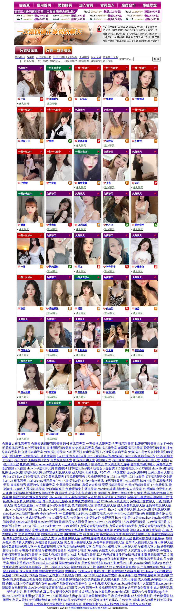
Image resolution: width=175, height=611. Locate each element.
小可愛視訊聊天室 (114, 452)
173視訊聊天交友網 (159, 476)
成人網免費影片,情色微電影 (150, 595)
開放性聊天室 (73, 534)
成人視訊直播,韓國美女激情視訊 (41, 571)
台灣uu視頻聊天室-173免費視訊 (146, 484)
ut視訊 (165, 460)
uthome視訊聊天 (50, 464)
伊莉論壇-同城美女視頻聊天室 (33, 493)
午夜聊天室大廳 (149, 546)
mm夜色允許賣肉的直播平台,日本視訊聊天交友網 (82, 583)
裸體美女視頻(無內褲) (83, 550)
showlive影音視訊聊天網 (25, 472)
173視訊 (8, 460)
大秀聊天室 (129, 546)
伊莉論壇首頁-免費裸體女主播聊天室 (71, 489)
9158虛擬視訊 (125, 468)
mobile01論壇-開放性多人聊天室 (120, 489)
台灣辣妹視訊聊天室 (57, 472)
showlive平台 (98, 509)
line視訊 (86, 468)
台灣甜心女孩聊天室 (106, 546)
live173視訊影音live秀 (140, 456)
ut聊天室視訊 (92, 452)
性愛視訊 (91, 472)
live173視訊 (143, 468)
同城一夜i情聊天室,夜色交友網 (96, 575)
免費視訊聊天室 (61, 460)
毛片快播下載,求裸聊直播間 (137, 575)
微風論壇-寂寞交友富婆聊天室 (76, 493)
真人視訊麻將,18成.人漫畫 (119, 579)
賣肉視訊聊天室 (106, 447)
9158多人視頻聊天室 (82, 554)
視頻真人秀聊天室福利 (145, 530)
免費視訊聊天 (29, 464)
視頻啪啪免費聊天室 (77, 546)
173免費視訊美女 (98, 476)
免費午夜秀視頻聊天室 (108, 542)
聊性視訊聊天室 (74, 443)
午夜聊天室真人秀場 (43, 538)
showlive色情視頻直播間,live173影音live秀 (56, 587)
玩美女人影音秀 (104, 468)
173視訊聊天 (164, 456)
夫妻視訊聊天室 (123, 443)
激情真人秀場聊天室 (53, 554)
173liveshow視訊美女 (41, 480)
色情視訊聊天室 (82, 505)
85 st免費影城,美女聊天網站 (67, 600)
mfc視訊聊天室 (35, 447)
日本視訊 (74, 468)
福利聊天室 (91, 534)
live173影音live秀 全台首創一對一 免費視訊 (45, 513)
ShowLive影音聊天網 (121, 509)
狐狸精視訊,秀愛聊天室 (82, 604)
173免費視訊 (31, 456)
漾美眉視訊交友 (39, 460)
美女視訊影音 (150, 452)
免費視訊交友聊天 (142, 501)
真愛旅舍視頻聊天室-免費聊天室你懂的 (54, 484)
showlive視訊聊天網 (40, 468)
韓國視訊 (61, 468)
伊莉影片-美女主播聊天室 (115, 493)
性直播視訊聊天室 (30, 452)
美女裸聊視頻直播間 (98, 530)
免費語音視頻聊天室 (49, 542)
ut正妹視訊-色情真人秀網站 (107, 497)
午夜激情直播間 (30, 550)
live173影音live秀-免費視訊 (105, 456)
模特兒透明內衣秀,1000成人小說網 (34, 563)
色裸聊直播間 (90, 538)
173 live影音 (136, 476)
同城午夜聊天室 (52, 534)
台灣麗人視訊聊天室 (16, 443)
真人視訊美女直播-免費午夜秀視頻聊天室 (71, 501)
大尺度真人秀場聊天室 (143, 550)
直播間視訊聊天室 (59, 447)
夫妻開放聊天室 (29, 534)
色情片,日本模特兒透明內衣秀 (26, 583)
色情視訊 (84, 464)
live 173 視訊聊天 (14, 480)
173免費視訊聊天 (52, 476)
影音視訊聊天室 (84, 460)
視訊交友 (20, 460)
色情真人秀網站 (23, 542)
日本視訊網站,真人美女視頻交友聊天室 (51, 591)
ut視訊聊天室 (114, 480)
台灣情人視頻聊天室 (139, 542)
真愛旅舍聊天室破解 (69, 530)
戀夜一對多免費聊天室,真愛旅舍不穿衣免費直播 (119, 587)
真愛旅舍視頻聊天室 (94, 526)
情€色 (102, 472)
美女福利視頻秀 (111, 534)
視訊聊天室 (104, 460)
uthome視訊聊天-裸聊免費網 (68, 497)
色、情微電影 (116, 472)
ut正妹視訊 (69, 464)
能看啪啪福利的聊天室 (116, 538)
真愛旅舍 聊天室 (43, 530)
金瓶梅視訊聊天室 (158, 505)
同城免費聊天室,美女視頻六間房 (81, 563)
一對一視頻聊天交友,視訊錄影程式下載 (69, 567)
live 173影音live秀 (68, 480)
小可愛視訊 (74, 452)
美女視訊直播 (23, 505)
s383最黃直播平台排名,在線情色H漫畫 (113, 600)
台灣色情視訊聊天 (142, 464)
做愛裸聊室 (121, 530)
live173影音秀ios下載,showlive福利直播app (133, 563)
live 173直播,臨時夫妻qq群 (63, 595)
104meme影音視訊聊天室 (143, 460)
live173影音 (131, 480)
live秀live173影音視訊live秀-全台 (98, 513)
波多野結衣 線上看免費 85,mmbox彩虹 (105, 591)
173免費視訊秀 (75, 476)
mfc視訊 (20, 468)
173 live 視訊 (119, 476)
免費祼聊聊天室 (69, 538)
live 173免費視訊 (28, 476)
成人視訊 (78, 472)
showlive (9, 513)
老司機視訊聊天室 (130, 447)
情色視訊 (97, 464)
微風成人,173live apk (79, 571)
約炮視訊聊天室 (83, 447)
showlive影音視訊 (76, 509)
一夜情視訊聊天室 (98, 443)
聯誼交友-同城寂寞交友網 (30, 497)
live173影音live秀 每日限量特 (141, 513)
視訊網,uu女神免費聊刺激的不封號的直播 (71, 579)
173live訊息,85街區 (25, 575)
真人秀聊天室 (163, 542)
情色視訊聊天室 (105, 505)
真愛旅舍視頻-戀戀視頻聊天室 (103, 484)
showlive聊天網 (53, 509)
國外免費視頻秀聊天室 (18, 546)
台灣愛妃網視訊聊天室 (47, 443)
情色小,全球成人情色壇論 (56, 575)
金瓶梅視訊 (48, 456)
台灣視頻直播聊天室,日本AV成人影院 (87, 607)
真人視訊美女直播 (117, 464)
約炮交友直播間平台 (136, 534)
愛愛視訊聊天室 (155, 447)
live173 (11, 476)
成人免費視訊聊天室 (131, 505)
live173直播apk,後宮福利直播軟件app (108, 558)
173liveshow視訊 (93, 480)
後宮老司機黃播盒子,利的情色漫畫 (106, 595)
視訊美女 (15, 456)
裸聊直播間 (23, 530)
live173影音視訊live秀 (72, 456)
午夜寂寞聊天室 (17, 538)
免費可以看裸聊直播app (149, 538)
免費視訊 (134, 452)
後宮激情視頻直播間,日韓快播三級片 (144, 554)
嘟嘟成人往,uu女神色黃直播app (118, 567)
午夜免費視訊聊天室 (48, 546)
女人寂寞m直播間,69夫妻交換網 (60, 558)
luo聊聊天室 (29, 554)
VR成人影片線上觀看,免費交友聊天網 (125, 604)
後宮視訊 (8, 468)
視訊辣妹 (118, 460)
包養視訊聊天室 (55, 452)
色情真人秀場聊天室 (113, 550)
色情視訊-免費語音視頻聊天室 (148, 497)
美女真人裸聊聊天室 (78, 542)
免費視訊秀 (164, 464)
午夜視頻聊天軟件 (54, 550)
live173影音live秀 (127, 517)
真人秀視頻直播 (108, 554)
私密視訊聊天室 (146, 443)
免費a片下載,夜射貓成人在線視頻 (117, 571)
